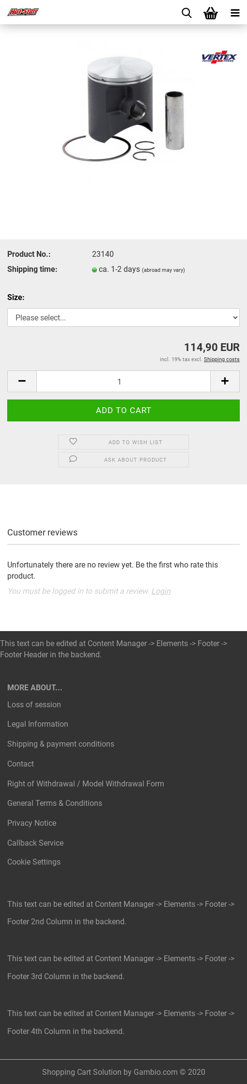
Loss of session (34, 704)
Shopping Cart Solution (82, 1072)
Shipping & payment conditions (60, 744)
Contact (20, 763)
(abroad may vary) (163, 270)
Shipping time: (32, 269)
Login (160, 591)
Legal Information (37, 724)
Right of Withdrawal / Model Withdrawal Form (85, 783)
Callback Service (35, 843)
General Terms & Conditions (54, 803)
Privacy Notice (31, 823)
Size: (16, 297)
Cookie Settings (34, 862)
